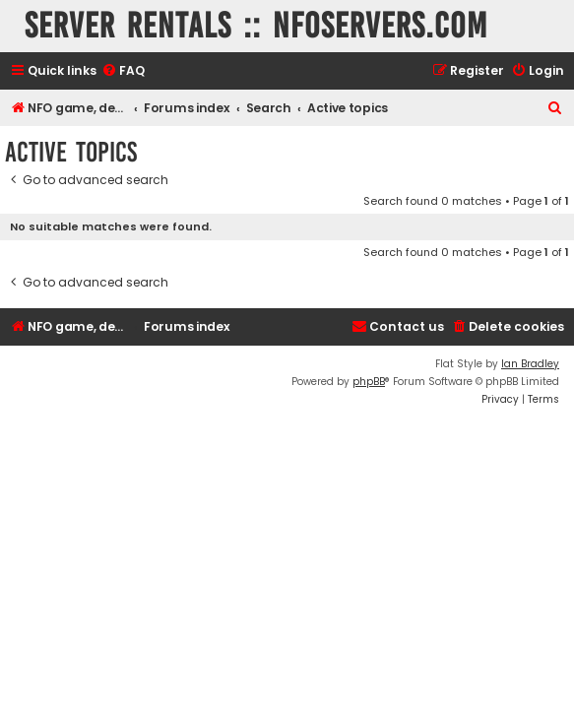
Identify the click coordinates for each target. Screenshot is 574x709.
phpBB (368, 381)
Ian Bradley (530, 363)
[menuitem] (123, 71)
